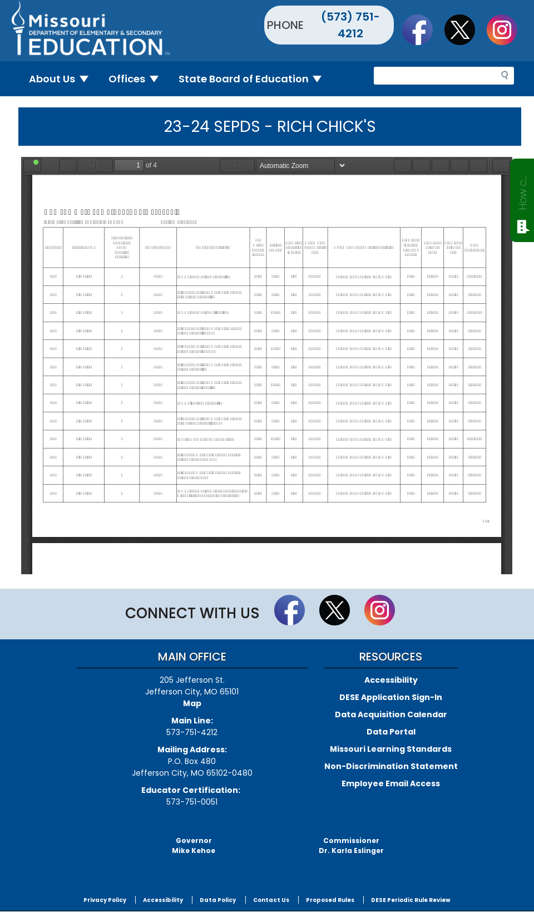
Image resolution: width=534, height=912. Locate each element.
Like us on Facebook (423, 29)
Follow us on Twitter (465, 29)
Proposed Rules (330, 900)
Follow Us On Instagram (507, 29)
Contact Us (271, 900)
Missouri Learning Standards (391, 749)
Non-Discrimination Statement (391, 766)
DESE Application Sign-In (390, 697)
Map (192, 703)
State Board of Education (255, 79)
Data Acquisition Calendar (391, 714)
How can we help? (523, 190)
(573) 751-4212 (350, 25)
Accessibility (391, 680)
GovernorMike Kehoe (193, 845)
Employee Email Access (391, 783)
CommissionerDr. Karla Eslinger (351, 845)
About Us (63, 79)
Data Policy (218, 900)
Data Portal (391, 731)
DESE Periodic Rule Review (411, 900)
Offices (137, 79)
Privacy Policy (104, 900)
